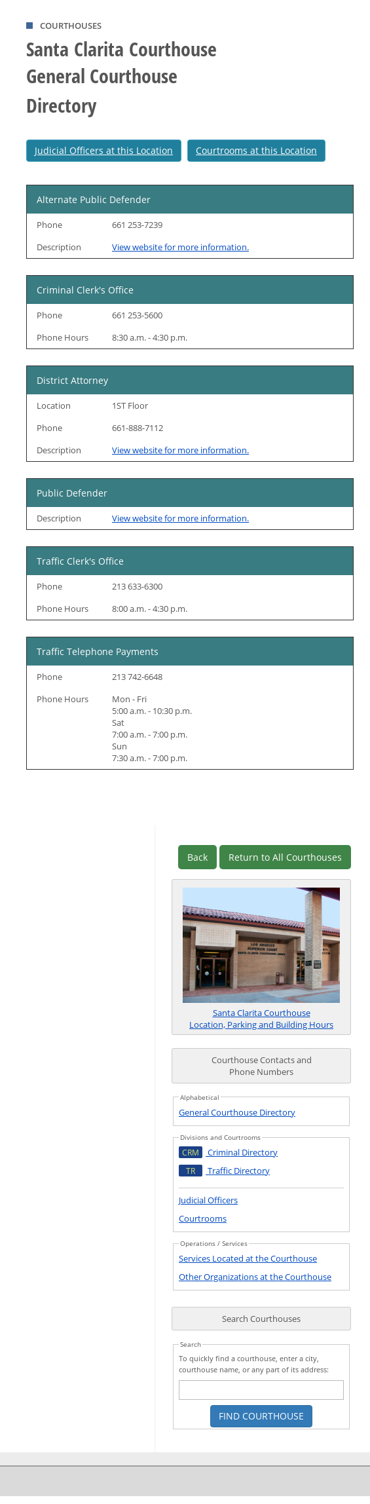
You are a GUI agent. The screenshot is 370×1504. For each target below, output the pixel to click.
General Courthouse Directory (237, 1112)
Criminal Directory (228, 1152)
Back (197, 857)
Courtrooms (203, 1218)
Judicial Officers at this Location (104, 150)
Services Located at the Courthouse (248, 1258)
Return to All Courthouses (285, 857)
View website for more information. (180, 247)
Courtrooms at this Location (256, 150)
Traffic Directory (224, 1170)
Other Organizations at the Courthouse (255, 1277)
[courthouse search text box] (261, 1390)
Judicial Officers (208, 1200)
